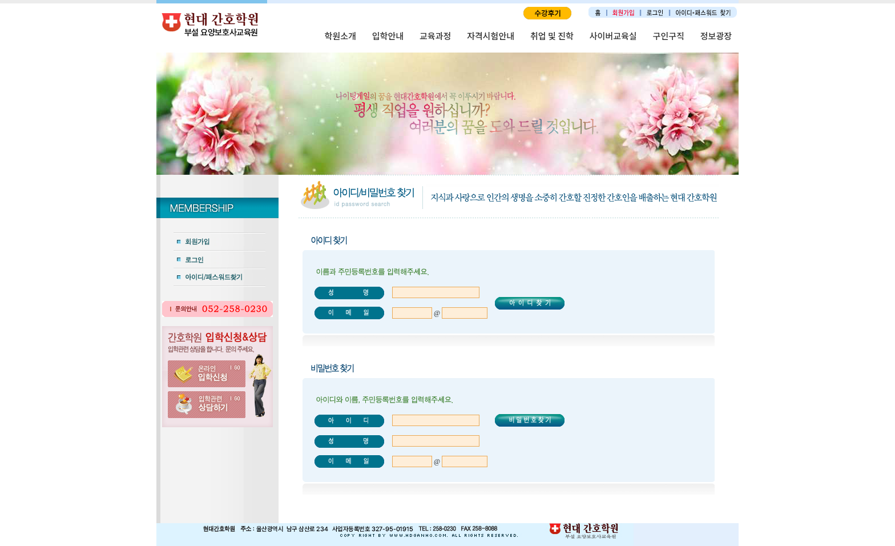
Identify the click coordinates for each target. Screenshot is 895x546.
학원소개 (340, 36)
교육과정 (435, 36)
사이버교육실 (613, 36)
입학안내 (388, 36)
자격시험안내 (490, 36)
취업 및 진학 (552, 36)
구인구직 (668, 36)
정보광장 (716, 36)
